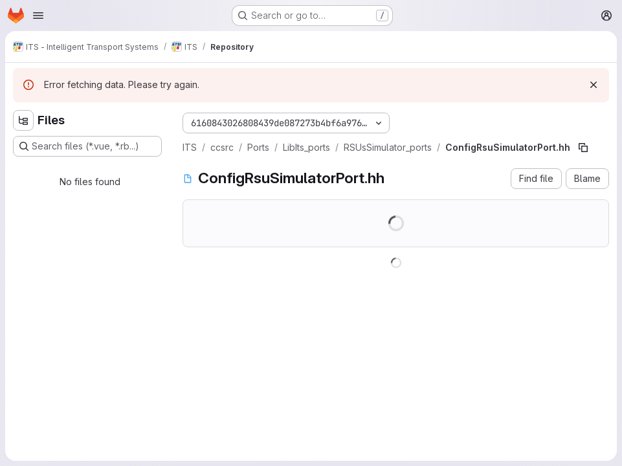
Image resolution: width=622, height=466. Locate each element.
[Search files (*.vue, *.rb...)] (87, 146)
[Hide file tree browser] (23, 120)
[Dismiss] (593, 85)
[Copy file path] (583, 147)
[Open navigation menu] (38, 15)
